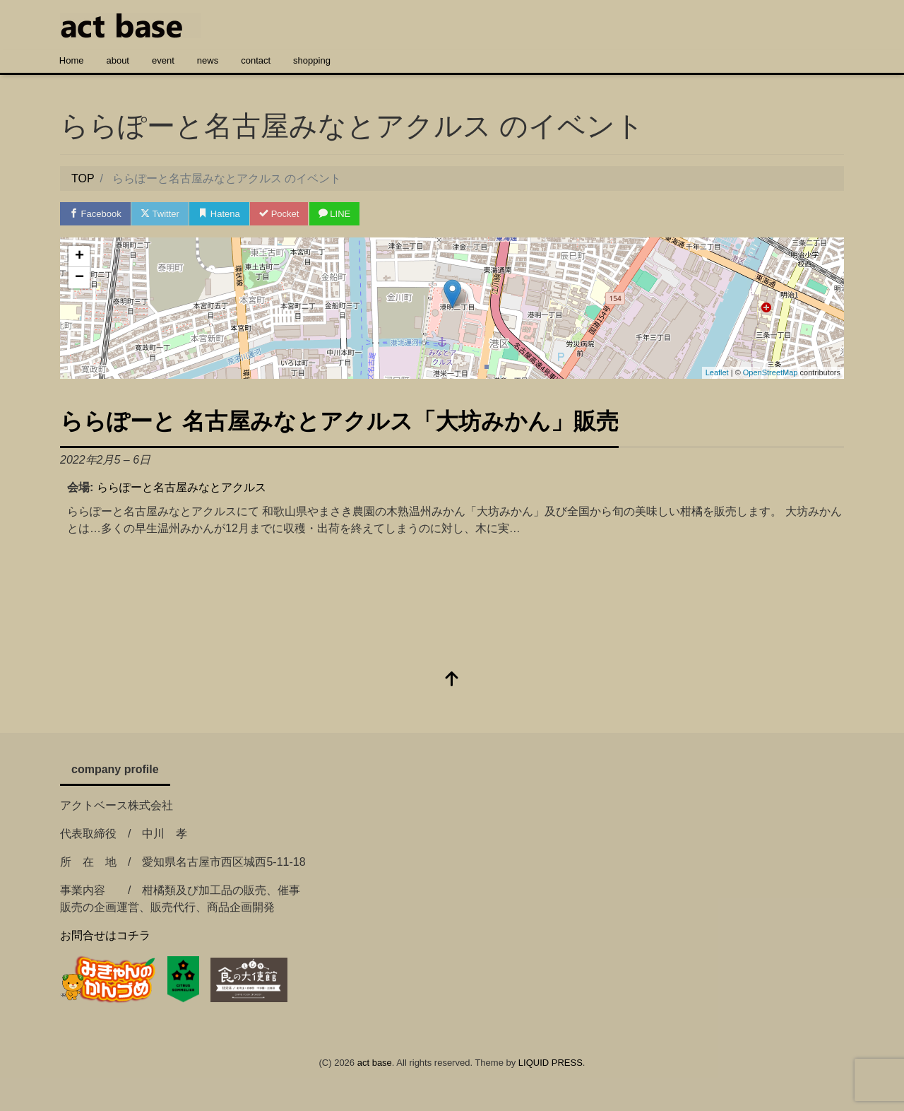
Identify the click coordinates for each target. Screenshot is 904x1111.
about (117, 60)
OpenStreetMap (770, 372)
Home (71, 60)
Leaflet (717, 372)
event (163, 60)
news (207, 60)
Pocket (279, 213)
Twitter (160, 213)
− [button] (79, 277)
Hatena (219, 213)
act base (374, 1062)
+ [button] (79, 256)
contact (255, 60)
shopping (312, 60)
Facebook (95, 213)
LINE (335, 213)
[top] (452, 680)
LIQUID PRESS (550, 1062)
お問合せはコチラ (105, 935)
